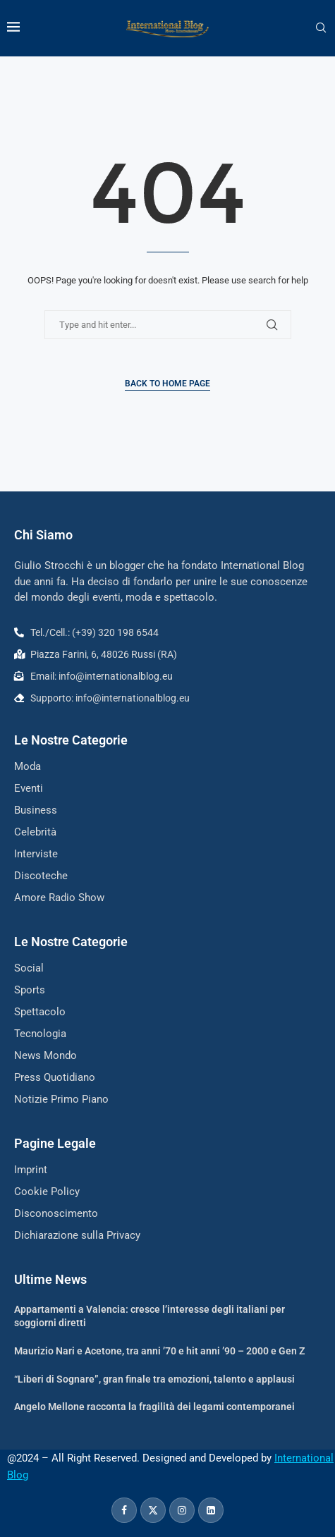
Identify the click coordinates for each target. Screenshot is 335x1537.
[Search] (321, 28)
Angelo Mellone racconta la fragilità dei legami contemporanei (154, 1406)
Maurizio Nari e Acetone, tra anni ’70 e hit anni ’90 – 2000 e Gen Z (159, 1351)
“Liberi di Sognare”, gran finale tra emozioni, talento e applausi (154, 1379)
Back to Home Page (167, 383)
